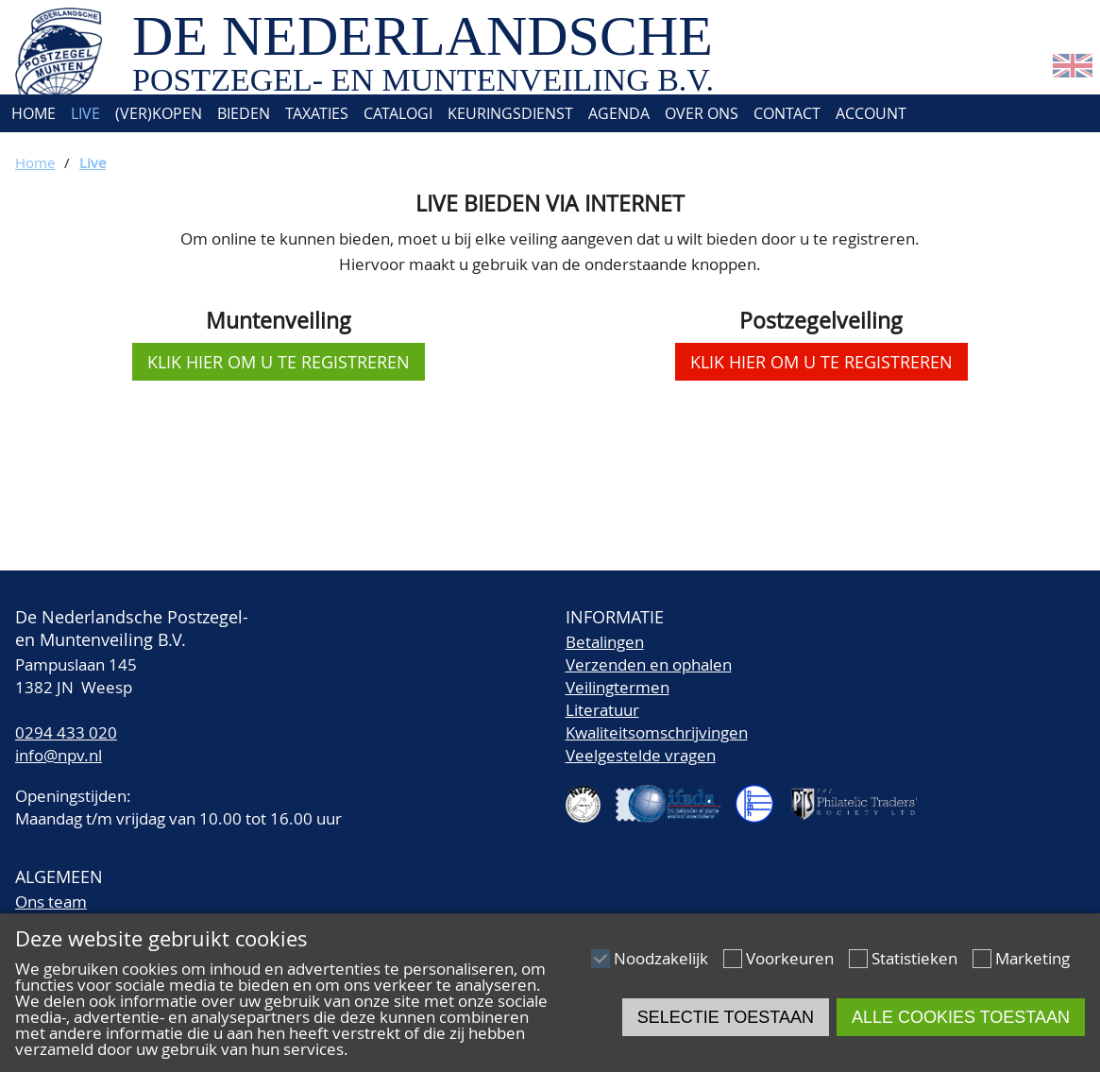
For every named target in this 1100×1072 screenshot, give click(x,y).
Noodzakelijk (661, 958)
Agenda (619, 113)
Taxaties (316, 113)
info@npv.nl (58, 755)
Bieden (243, 113)
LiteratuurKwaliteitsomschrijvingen (657, 721)
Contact (787, 113)
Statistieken (914, 958)
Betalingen (605, 642)
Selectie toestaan (725, 1017)
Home (32, 113)
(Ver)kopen (158, 113)
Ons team (51, 901)
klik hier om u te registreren (278, 361)
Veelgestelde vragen (641, 755)
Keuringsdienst (510, 113)
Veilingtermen (617, 687)
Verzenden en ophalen (649, 664)
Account (871, 113)
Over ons (701, 113)
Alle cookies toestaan (961, 1017)
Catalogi (398, 113)
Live (85, 113)
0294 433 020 (66, 732)
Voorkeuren (790, 958)
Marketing (1032, 958)
